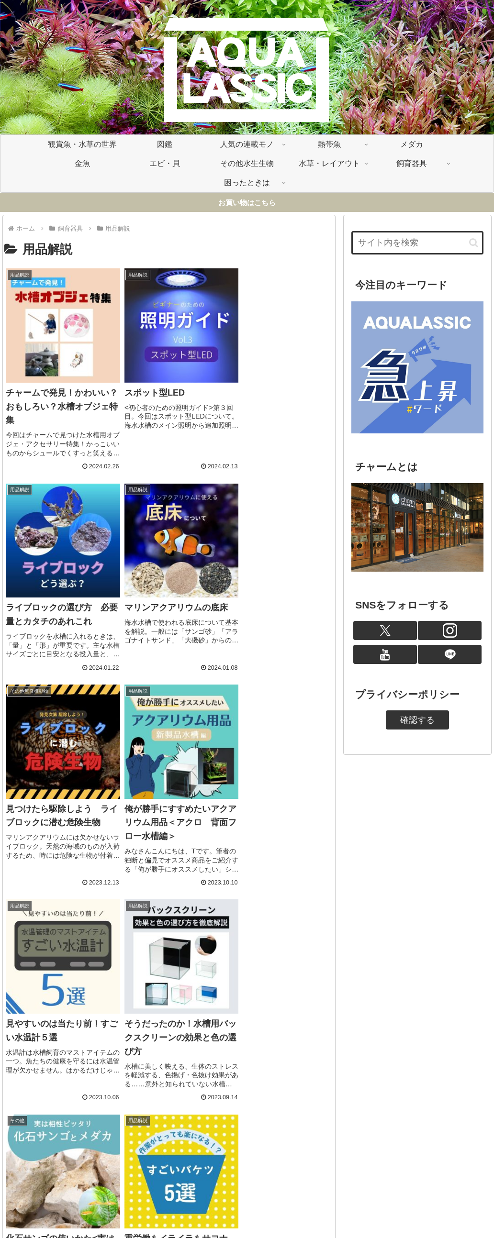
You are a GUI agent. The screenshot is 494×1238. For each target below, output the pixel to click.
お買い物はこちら (247, 203)
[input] (417, 242)
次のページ (169, 1124)
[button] (473, 242)
